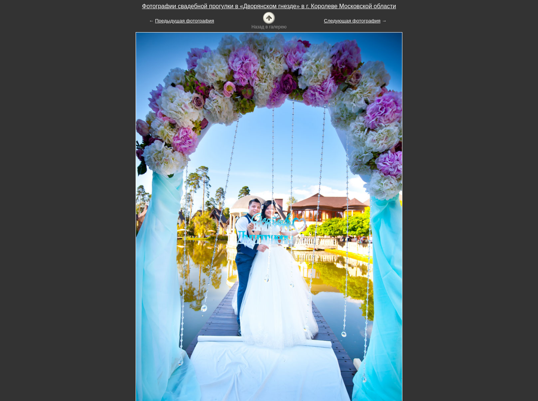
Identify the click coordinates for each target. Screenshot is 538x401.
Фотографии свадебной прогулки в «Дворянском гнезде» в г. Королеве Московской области (269, 6)
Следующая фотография (352, 21)
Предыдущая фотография (184, 21)
